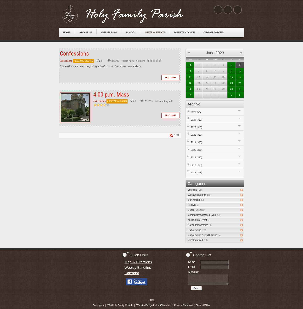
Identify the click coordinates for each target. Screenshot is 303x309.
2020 (196, 150)
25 (190, 89)
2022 (196, 135)
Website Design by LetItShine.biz (153, 305)
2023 (196, 127)
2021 (196, 142)
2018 (196, 165)
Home (151, 300)
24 (239, 83)
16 (231, 77)
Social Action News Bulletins (204, 235)
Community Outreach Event (204, 215)
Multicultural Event (199, 220)
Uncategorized (198, 240)
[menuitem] (67, 32)
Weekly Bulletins (137, 267)
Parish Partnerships (200, 225)
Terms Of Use (203, 305)
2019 (196, 157)
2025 (196, 112)
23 (231, 83)
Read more (170, 77)
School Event (196, 210)
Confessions (74, 53)
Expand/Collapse (239, 111)
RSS (241, 190)
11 (190, 77)
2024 (196, 119)
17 (239, 77)
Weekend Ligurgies (199, 194)
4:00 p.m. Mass (75, 107)
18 (190, 83)
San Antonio (196, 200)
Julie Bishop (66, 61)
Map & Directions (138, 262)
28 (190, 65)
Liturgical (195, 189)
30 (231, 89)
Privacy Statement (183, 305)
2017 (196, 172)
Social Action (197, 230)
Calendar (131, 273)
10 (239, 71)
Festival (193, 205)
